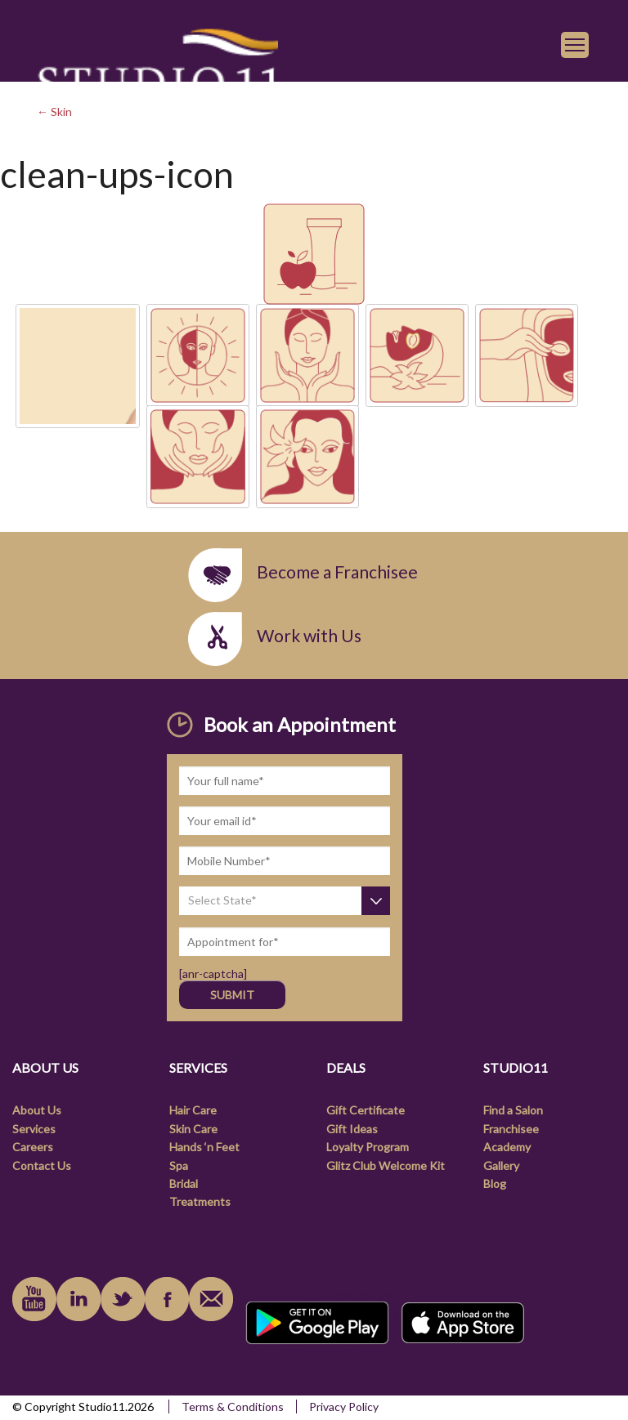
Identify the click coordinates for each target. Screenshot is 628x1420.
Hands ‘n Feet (204, 1147)
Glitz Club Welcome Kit (385, 1165)
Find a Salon (513, 1110)
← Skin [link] (54, 111)
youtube (34, 1299)
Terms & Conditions (233, 1406)
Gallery (501, 1165)
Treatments (200, 1201)
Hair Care (193, 1110)
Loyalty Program (367, 1147)
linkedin (78, 1299)
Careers (32, 1147)
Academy (507, 1147)
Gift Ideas (352, 1129)
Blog (494, 1183)
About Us (36, 1110)
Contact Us (41, 1165)
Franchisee (511, 1129)
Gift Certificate (365, 1110)
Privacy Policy (344, 1406)
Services (34, 1129)
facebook (167, 1299)
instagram (123, 1299)
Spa (178, 1165)
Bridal (183, 1183)
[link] (157, 74)
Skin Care (193, 1129)
